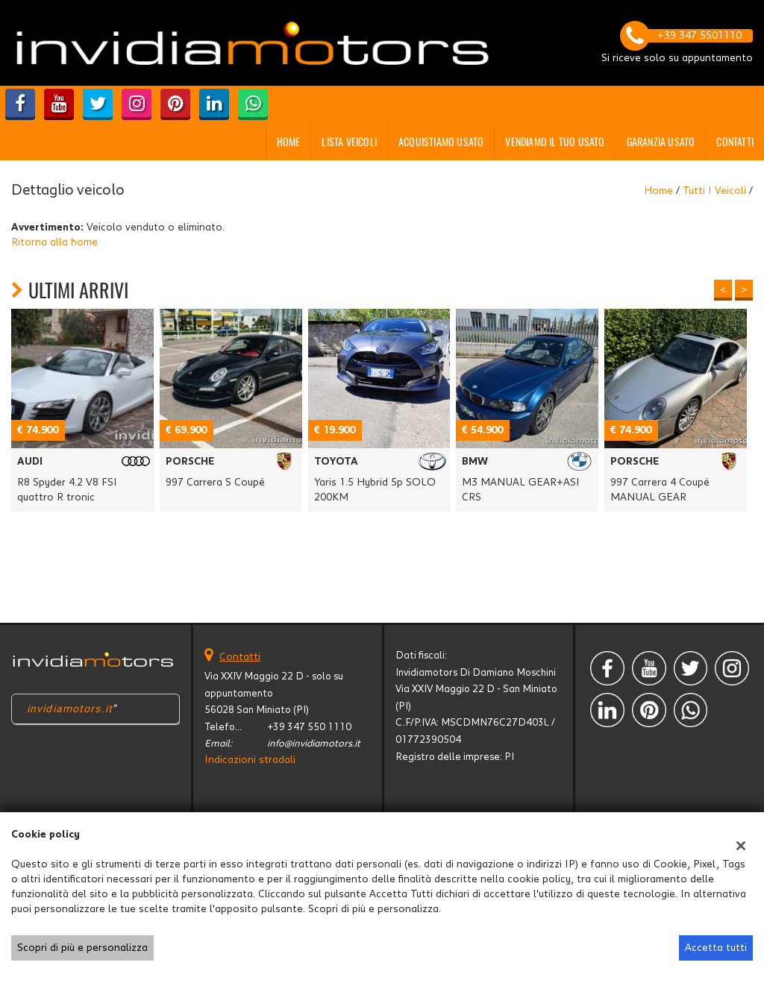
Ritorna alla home (54, 242)
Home (289, 141)
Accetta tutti (716, 948)
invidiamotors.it (70, 709)
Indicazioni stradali (249, 760)
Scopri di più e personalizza (82, 948)
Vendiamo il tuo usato (554, 141)
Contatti (735, 141)
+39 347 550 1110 (309, 727)
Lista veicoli (349, 141)
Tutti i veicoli (714, 191)
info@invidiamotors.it (313, 743)
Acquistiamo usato (440, 141)
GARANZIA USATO (661, 141)
